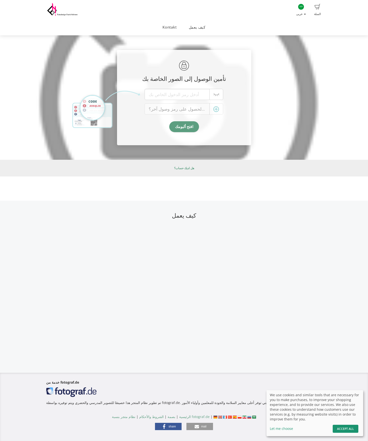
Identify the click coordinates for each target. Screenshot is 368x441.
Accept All (345, 429)
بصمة (171, 416)
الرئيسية (184, 416)
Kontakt (169, 27)
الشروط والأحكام (151, 416)
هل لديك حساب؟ (184, 168)
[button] (168, 426)
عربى (301, 10)
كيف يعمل (197, 27)
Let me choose (281, 428)
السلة (317, 10)
